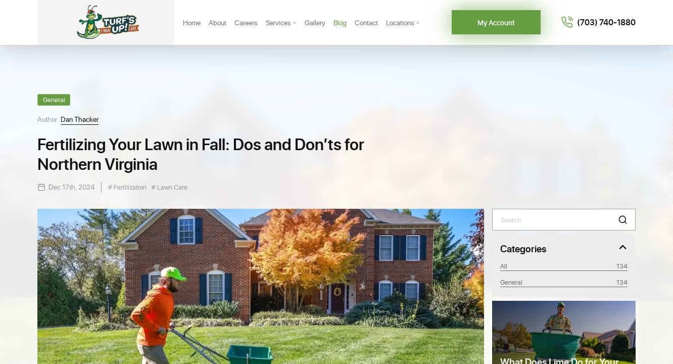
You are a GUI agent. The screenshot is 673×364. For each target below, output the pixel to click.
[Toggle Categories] (564, 248)
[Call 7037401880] (598, 22)
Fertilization (129, 187)
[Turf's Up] (106, 22)
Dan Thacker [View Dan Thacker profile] (80, 119)
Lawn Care (171, 187)
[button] (623, 219)
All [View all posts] (564, 265)
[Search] (564, 220)
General (54, 99)
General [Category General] (564, 282)
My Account (496, 22)
